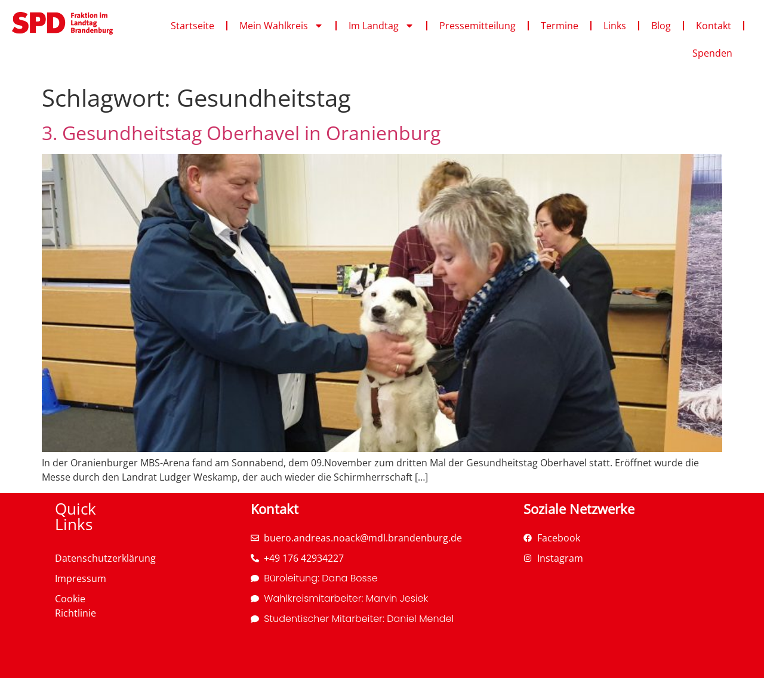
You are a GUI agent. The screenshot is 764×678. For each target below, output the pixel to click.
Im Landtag (381, 25)
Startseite (192, 25)
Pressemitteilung (477, 25)
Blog (661, 25)
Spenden (712, 53)
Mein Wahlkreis (281, 25)
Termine (559, 25)
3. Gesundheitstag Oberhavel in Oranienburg (241, 132)
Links (614, 25)
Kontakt (713, 25)
